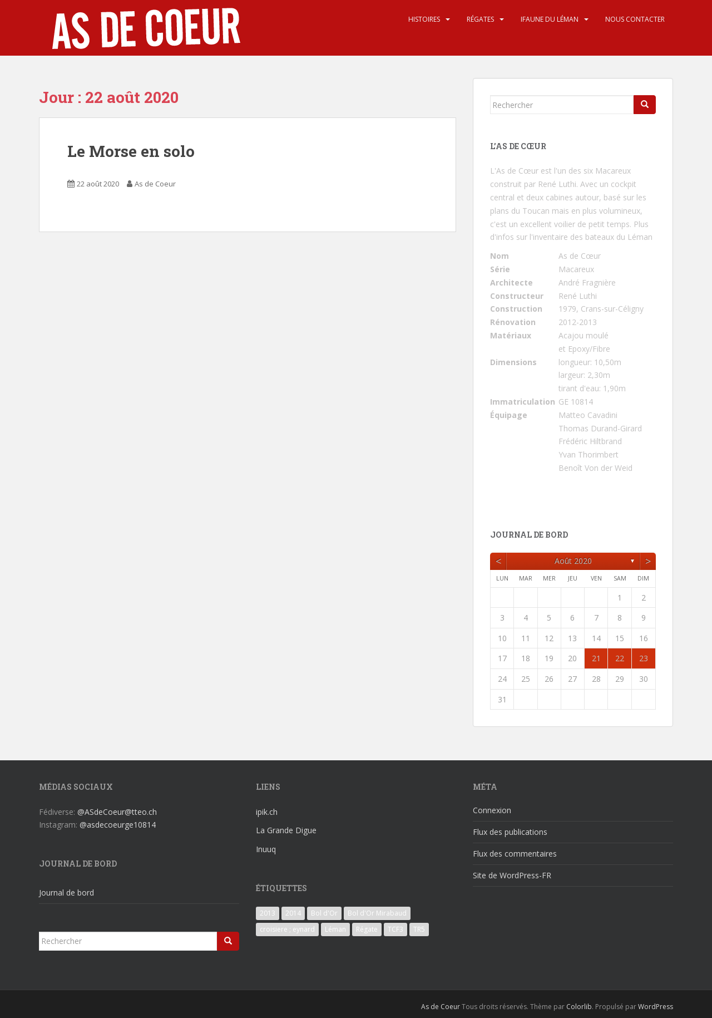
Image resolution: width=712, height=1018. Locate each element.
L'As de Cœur (514, 170)
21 (596, 658)
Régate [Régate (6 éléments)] (367, 929)
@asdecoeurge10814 (118, 824)
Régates (480, 19)
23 (643, 658)
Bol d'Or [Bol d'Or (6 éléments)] (324, 913)
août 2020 (573, 560)
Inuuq (266, 849)
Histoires (424, 19)
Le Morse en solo (131, 151)
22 (619, 658)
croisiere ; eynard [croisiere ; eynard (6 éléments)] (287, 929)
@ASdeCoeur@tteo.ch (117, 811)
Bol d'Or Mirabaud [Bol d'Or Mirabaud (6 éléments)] (377, 913)
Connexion (492, 810)
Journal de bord (66, 892)
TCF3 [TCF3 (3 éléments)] (395, 929)
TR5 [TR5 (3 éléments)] (419, 929)
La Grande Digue (286, 830)
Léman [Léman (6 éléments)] (335, 929)
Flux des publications (510, 832)
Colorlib (579, 1006)
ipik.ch (267, 811)
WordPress (655, 1006)
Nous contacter (635, 19)
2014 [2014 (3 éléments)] (293, 913)
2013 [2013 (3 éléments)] (267, 913)
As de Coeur (155, 184)
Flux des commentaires (515, 853)
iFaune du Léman (549, 19)
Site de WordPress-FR (512, 875)
